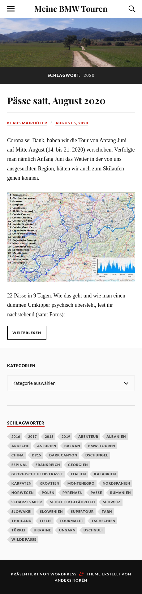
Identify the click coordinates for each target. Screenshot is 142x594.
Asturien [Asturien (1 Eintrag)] (46, 446)
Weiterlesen (26, 332)
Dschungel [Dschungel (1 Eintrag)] (96, 455)
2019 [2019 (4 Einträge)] (66, 436)
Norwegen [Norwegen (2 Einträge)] (22, 493)
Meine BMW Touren (71, 8)
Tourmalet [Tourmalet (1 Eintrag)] (72, 521)
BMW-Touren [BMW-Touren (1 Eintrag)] (101, 446)
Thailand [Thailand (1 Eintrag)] (21, 521)
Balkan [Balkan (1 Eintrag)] (72, 446)
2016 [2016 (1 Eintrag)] (15, 436)
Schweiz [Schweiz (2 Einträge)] (112, 502)
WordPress (63, 574)
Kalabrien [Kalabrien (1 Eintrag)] (105, 474)
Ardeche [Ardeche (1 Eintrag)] (20, 446)
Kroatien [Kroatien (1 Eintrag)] (49, 483)
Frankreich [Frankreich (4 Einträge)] (48, 465)
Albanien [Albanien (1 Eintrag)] (116, 436)
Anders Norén (71, 580)
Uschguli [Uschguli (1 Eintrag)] (93, 530)
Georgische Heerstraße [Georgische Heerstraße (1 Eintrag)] (37, 474)
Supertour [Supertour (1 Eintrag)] (82, 511)
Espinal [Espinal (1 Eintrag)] (19, 465)
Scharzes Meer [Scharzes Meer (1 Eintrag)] (26, 502)
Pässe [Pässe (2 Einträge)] (96, 493)
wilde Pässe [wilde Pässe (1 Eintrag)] (24, 539)
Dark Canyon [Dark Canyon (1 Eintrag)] (63, 455)
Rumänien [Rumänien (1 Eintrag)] (120, 493)
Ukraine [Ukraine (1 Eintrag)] (42, 530)
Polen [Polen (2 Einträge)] (48, 493)
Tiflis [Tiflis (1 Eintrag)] (46, 521)
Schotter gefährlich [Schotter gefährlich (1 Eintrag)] (72, 502)
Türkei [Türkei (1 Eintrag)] (18, 530)
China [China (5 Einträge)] (17, 455)
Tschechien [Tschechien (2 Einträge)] (103, 521)
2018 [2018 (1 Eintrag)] (49, 436)
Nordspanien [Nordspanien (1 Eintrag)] (116, 483)
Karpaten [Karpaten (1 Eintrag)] (21, 483)
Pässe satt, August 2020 (56, 100)
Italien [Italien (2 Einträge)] (78, 474)
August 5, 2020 (71, 123)
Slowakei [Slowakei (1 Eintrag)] (21, 511)
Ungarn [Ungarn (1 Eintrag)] (67, 530)
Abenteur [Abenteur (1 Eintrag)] (88, 436)
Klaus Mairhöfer (27, 123)
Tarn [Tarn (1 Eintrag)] (107, 511)
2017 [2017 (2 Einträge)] (32, 436)
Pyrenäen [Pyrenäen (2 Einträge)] (72, 493)
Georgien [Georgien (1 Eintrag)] (78, 465)
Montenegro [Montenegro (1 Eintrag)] (81, 483)
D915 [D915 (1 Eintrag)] (36, 455)
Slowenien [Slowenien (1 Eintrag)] (51, 511)
